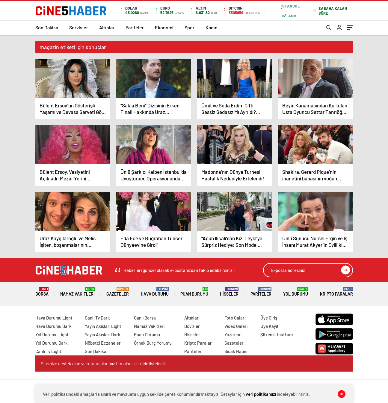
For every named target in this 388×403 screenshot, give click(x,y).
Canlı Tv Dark (97, 317)
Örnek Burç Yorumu (153, 343)
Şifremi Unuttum (276, 334)
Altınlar (106, 27)
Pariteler (135, 27)
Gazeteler (117, 291)
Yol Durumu (295, 291)
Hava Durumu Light (54, 317)
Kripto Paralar (336, 291)
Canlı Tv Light (48, 351)
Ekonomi (164, 27)
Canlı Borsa (145, 317)
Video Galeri (235, 326)
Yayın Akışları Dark (102, 334)
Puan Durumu (194, 291)
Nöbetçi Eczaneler (103, 343)
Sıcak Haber (236, 351)
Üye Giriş (268, 317)
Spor (189, 27)
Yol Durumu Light (52, 334)
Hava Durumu (155, 291)
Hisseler (229, 291)
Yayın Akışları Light (103, 326)
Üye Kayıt (269, 326)
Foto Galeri (234, 317)
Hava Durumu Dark (53, 326)
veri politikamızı (261, 394)
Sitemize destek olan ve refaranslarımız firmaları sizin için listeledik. (104, 363)
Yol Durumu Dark (51, 343)
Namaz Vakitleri (77, 291)
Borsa (42, 291)
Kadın (212, 27)
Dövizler (192, 326)
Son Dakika (46, 27)
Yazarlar (232, 334)
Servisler (78, 27)
